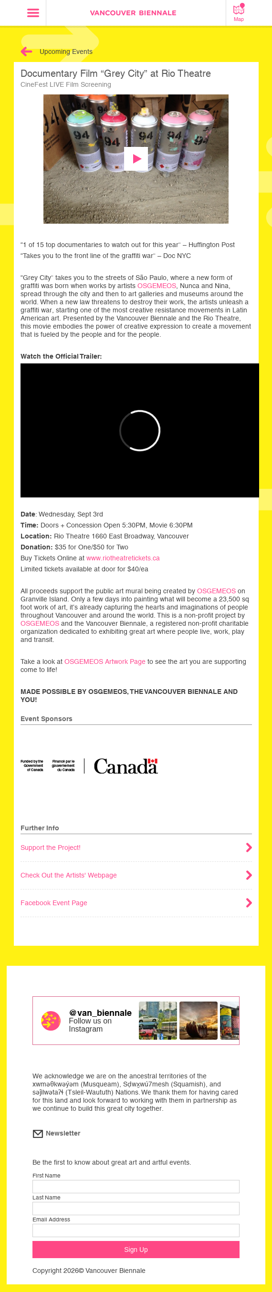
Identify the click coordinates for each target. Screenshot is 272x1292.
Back (26, 51)
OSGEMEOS (156, 285)
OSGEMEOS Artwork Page (105, 661)
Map (239, 12)
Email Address (51, 1219)
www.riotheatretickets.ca (123, 558)
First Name (46, 1175)
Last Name (46, 1197)
